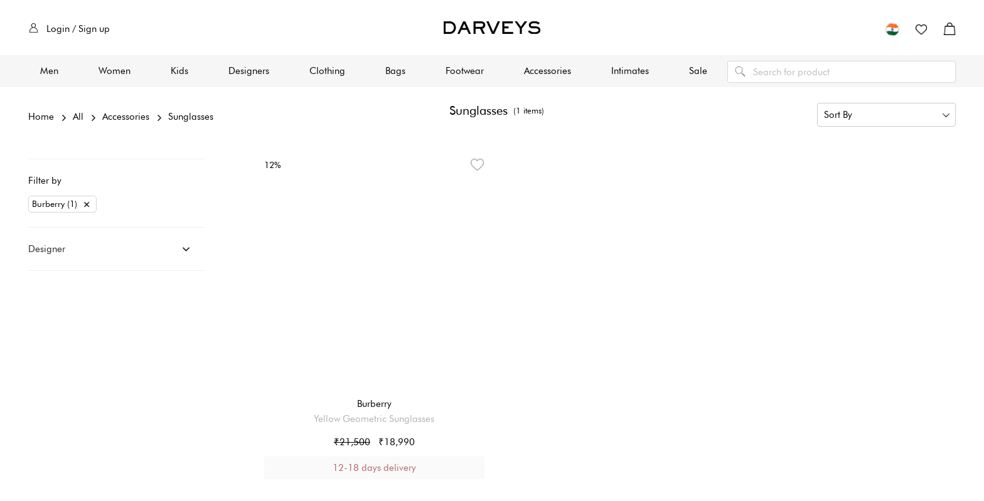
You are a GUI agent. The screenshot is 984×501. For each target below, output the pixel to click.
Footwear (465, 70)
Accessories (547, 70)
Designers (248, 70)
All (78, 116)
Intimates (630, 70)
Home (41, 116)
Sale (698, 70)
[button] (892, 29)
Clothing (327, 70)
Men (49, 70)
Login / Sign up (69, 28)
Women (115, 70)
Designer (46, 249)
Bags (395, 70)
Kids (179, 70)
